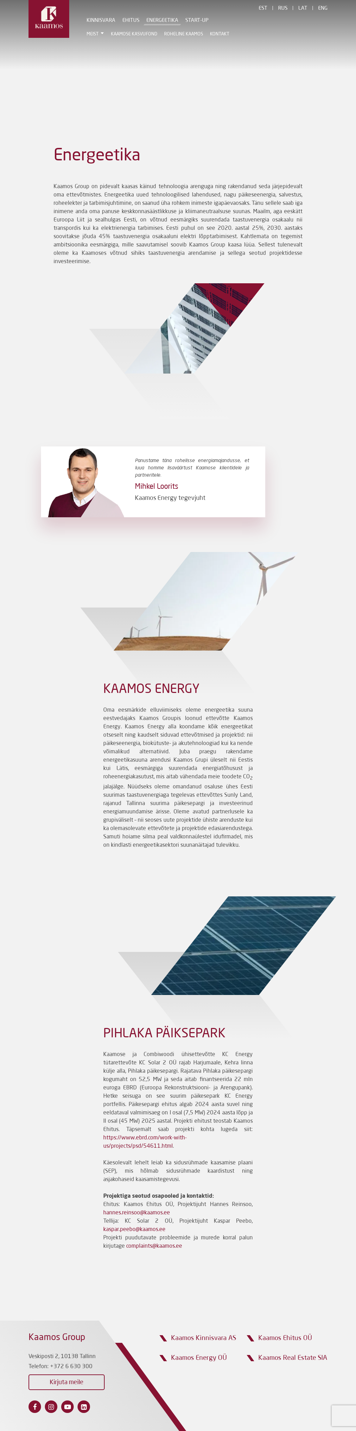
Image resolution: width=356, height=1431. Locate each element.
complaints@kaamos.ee (154, 1246)
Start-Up (192, 20)
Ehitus (126, 20)
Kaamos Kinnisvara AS (203, 1338)
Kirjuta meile (66, 1382)
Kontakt (215, 34)
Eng (322, 8)
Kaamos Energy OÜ (199, 1358)
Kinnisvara (96, 20)
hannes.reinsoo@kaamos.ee (136, 1213)
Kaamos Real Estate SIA (292, 1358)
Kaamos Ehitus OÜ (285, 1338)
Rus (283, 8)
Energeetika (157, 20)
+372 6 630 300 (71, 1367)
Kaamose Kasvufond (129, 34)
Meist (88, 34)
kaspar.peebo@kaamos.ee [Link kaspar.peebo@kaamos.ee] (134, 1229)
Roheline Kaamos (178, 34)
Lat (302, 8)
